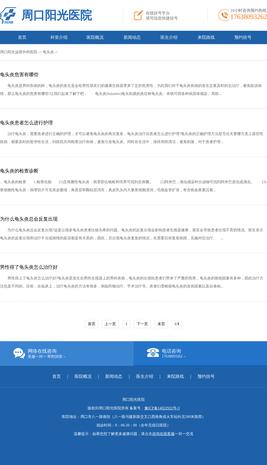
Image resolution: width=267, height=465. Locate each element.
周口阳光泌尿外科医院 (18, 52)
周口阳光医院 (56, 15)
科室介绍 (59, 37)
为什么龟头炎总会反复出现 (29, 219)
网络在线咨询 (73, 353)
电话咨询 (207, 353)
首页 (22, 37)
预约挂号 (243, 37)
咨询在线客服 (163, 434)
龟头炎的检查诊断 (19, 171)
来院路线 (206, 37)
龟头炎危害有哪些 (19, 74)
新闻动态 (132, 37)
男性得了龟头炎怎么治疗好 (29, 267)
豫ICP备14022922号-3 (161, 408)
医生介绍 (169, 37)
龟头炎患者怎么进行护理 (26, 122)
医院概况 (95, 37)
